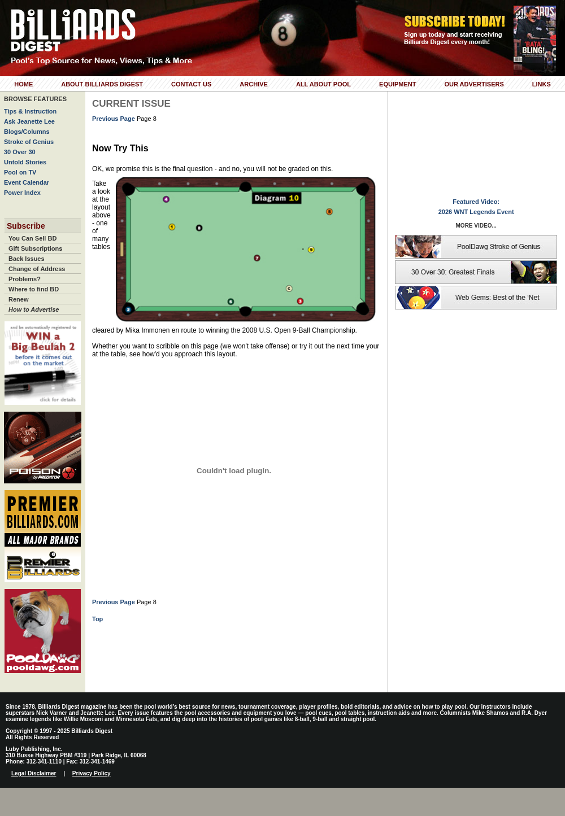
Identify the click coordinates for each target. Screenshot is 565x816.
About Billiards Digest (102, 84)
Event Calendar (26, 182)
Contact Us (191, 84)
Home (23, 84)
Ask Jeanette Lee (29, 121)
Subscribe (26, 225)
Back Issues (26, 258)
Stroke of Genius (29, 141)
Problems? (24, 279)
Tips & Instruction (30, 111)
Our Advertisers (473, 84)
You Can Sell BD (32, 238)
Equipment (397, 84)
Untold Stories (25, 162)
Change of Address (36, 268)
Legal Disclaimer (33, 773)
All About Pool (323, 84)
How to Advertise (33, 309)
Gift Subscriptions (35, 248)
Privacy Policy (91, 773)
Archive (254, 84)
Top (97, 619)
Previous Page (113, 118)
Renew (18, 299)
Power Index (22, 192)
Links (541, 84)
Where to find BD (33, 289)
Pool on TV (20, 172)
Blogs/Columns (27, 131)
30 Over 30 (20, 152)
